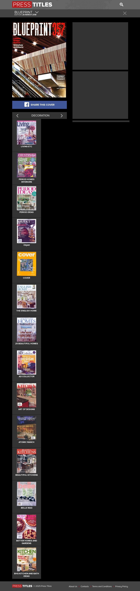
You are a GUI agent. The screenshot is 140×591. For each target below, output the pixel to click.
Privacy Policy (121, 586)
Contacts (85, 586)
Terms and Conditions (102, 586)
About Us (73, 586)
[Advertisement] (100, 45)
